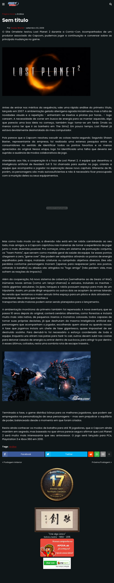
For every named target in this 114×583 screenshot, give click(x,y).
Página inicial (8, 14)
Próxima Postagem (101, 462)
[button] (3, 4)
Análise (20, 14)
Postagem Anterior (13, 462)
